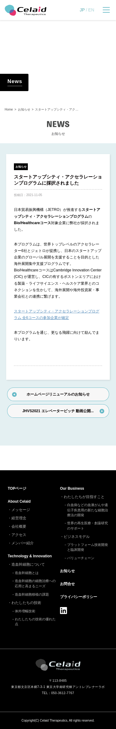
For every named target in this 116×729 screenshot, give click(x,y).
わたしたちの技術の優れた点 (35, 621)
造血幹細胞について (28, 564)
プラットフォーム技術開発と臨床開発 (87, 547)
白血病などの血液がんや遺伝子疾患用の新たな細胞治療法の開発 (87, 510)
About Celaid (19, 501)
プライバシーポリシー (78, 597)
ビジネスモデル (77, 536)
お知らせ (21, 166)
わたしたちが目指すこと (84, 497)
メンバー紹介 (22, 543)
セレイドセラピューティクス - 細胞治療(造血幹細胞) (25, 10)
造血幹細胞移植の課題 (32, 594)
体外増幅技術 (25, 611)
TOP (17, 488)
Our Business (72, 488)
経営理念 (18, 518)
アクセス (18, 535)
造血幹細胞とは (27, 573)
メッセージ (20, 510)
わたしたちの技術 (26, 603)
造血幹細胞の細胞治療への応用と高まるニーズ (35, 583)
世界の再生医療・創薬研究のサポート (87, 525)
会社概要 (18, 526)
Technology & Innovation (30, 556)
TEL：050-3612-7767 (58, 693)
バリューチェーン (80, 558)
